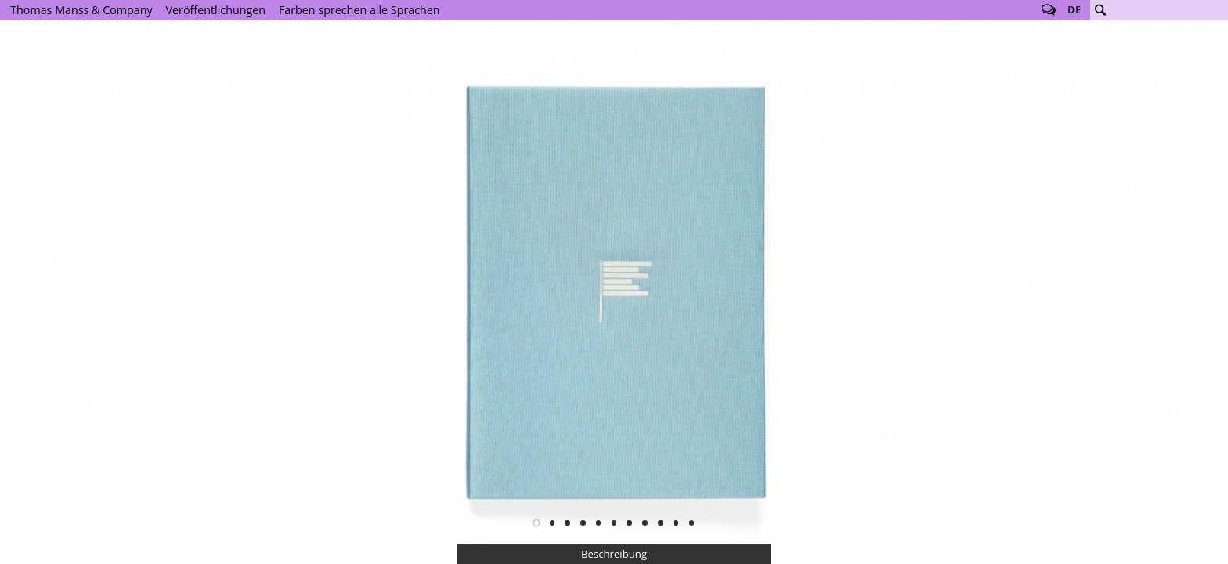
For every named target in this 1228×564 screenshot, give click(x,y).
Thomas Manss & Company (81, 9)
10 (676, 522)
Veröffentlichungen (215, 9)
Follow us (1048, 10)
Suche (1100, 10)
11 (691, 522)
